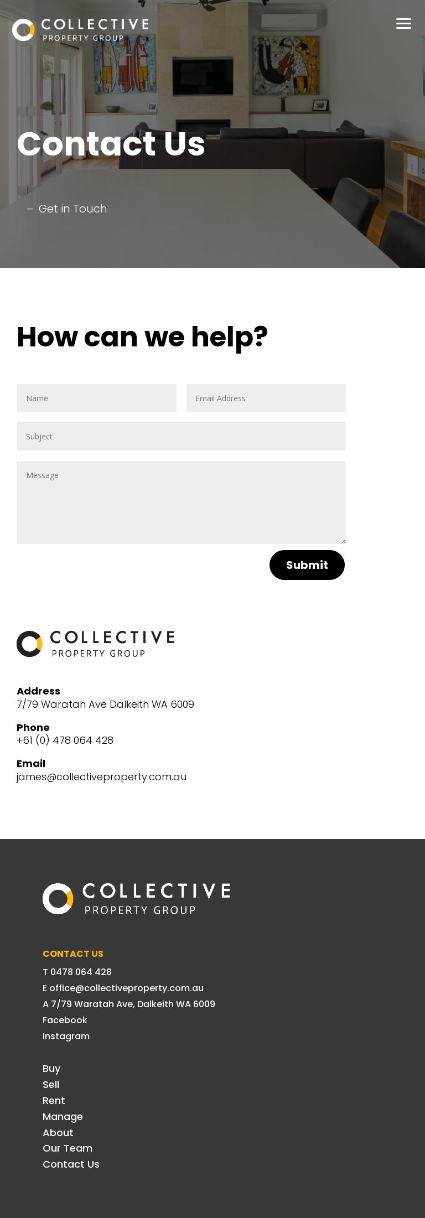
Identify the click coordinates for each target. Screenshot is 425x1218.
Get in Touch (73, 208)
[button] (404, 22)
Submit (307, 565)
